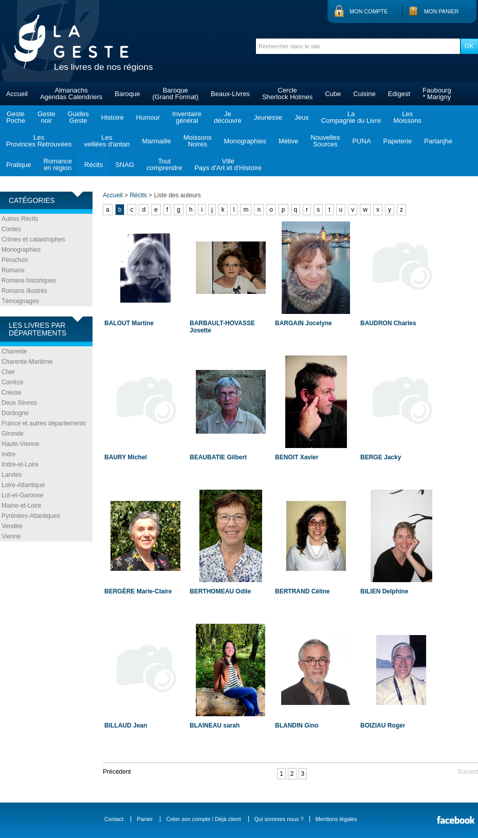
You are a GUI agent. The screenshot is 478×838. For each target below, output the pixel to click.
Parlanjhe (438, 141)
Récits (93, 165)
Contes (11, 229)
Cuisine (364, 94)
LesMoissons (407, 117)
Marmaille (156, 141)
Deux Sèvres (19, 402)
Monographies (245, 141)
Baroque (127, 94)
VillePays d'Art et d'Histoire (228, 164)
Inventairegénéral (186, 117)
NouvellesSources (325, 141)
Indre (8, 454)
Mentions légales (336, 819)
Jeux (301, 117)
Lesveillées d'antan (107, 141)
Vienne (11, 536)
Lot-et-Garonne (22, 495)
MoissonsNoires (197, 141)
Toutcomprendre (164, 164)
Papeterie (397, 141)
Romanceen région (57, 164)
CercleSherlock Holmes (287, 93)
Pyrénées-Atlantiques (31, 515)
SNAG (124, 165)
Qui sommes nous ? (279, 819)
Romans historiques (29, 280)
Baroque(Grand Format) (175, 93)
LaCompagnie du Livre (351, 117)
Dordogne (15, 413)
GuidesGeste (78, 117)
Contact (113, 819)
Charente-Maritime (27, 361)
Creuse (12, 392)
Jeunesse (268, 117)
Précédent (117, 771)
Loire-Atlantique (23, 485)
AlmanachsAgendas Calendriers (71, 93)
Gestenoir (47, 117)
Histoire (112, 117)
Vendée (12, 526)
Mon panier (441, 11)
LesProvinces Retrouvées (38, 141)
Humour (148, 117)
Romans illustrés (24, 290)
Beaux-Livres (230, 94)
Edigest (399, 94)
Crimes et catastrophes (33, 239)
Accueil (17, 94)
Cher (8, 372)
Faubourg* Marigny (436, 93)
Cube (333, 94)
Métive (288, 141)
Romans (13, 270)
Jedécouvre (227, 117)
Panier (145, 819)
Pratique (18, 165)
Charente (14, 351)
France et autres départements (44, 423)
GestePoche (15, 117)
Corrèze (13, 382)
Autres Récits (20, 218)
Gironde (13, 433)
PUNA (361, 141)
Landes (12, 474)
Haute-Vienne (20, 444)
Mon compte (369, 11)
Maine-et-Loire (21, 505)
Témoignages (20, 301)
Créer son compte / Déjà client (203, 819)
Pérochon (15, 260)
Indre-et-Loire (20, 464)
